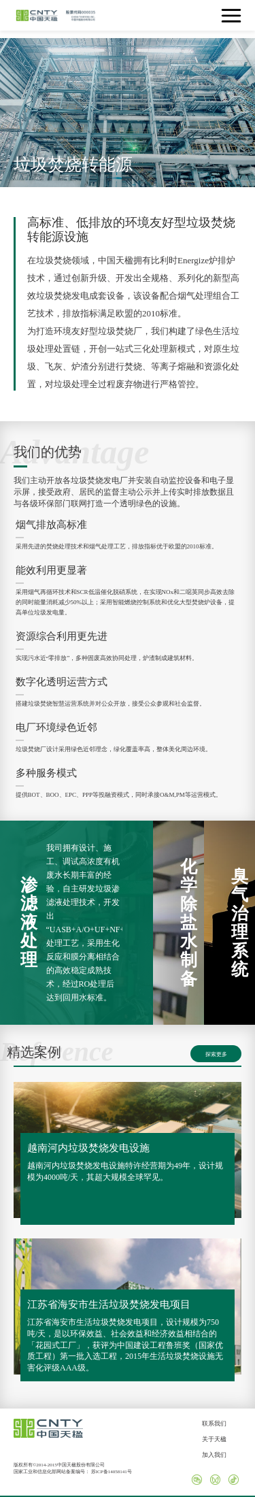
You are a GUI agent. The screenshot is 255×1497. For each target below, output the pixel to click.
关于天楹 (214, 1439)
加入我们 (214, 1454)
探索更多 (216, 1054)
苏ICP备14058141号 (111, 1472)
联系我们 (214, 1423)
